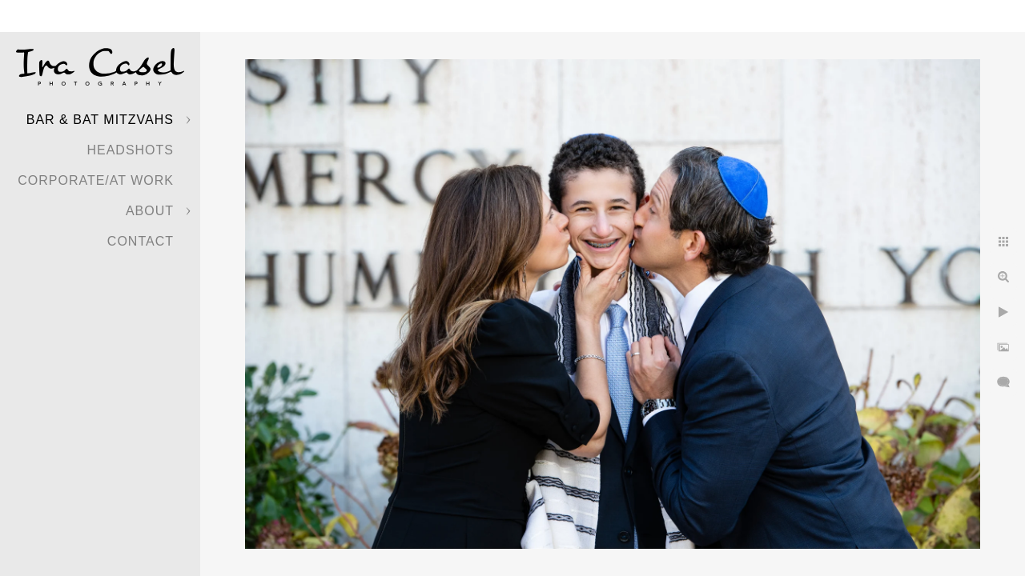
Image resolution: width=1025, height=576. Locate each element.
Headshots (130, 150)
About (150, 211)
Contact (140, 241)
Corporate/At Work (96, 180)
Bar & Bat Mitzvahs (100, 119)
